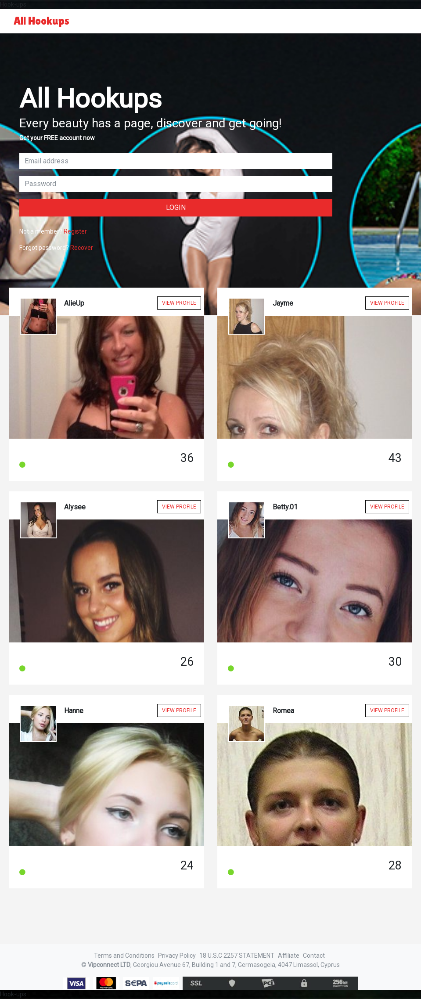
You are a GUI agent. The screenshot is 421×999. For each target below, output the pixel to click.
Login (176, 207)
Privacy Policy (177, 955)
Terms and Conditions (124, 955)
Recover (81, 247)
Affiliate (288, 955)
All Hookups (41, 20)
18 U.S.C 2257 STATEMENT (236, 955)
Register (75, 231)
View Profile (179, 303)
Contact (314, 955)
